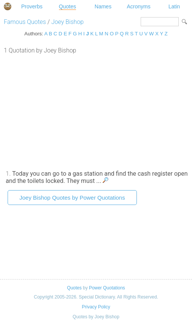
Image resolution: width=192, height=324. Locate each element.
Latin (174, 6)
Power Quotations (107, 288)
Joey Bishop (67, 21)
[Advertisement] (96, 111)
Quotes (67, 6)
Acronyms (138, 6)
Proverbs (32, 6)
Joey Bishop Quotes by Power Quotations (72, 197)
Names (103, 6)
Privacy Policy (96, 307)
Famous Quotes (25, 21)
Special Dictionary (7, 6)
